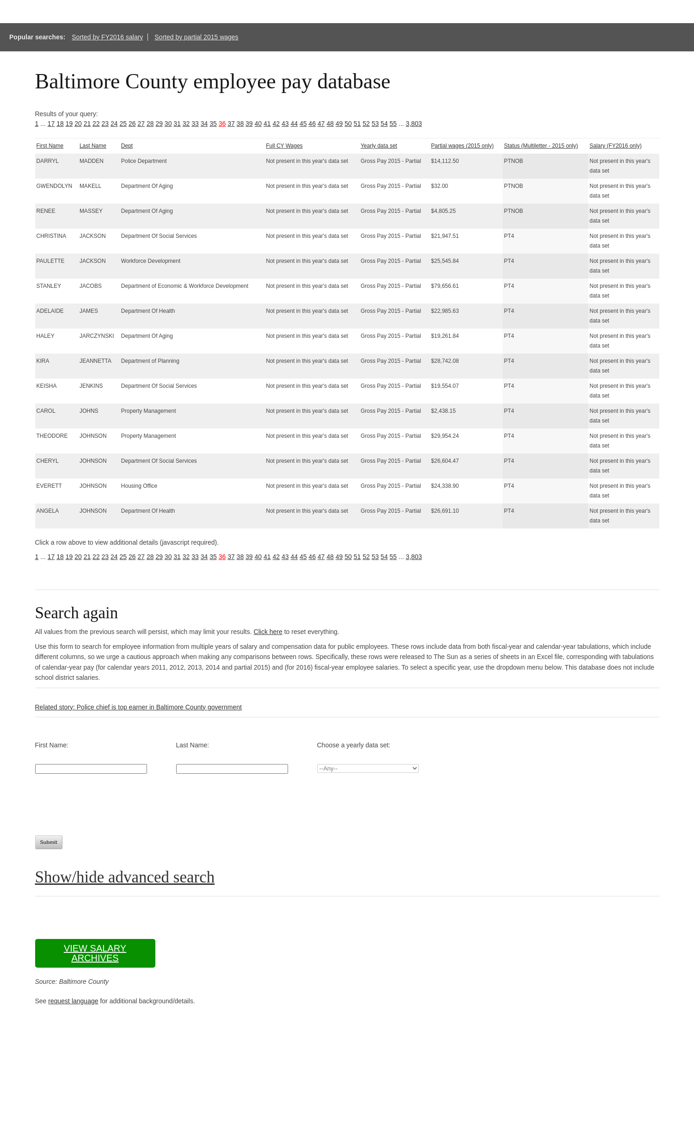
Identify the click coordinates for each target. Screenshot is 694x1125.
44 (294, 123)
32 (186, 123)
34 (204, 123)
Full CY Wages (284, 146)
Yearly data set (379, 146)
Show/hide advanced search (125, 877)
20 (78, 123)
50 (348, 123)
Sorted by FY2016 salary (107, 37)
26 (132, 123)
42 (276, 123)
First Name (50, 146)
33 (195, 123)
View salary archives (95, 953)
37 (231, 123)
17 (51, 123)
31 (177, 123)
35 (213, 123)
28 (150, 123)
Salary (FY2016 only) (616, 146)
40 (258, 123)
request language (73, 1001)
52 (366, 123)
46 (312, 123)
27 (141, 123)
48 (330, 123)
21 (87, 123)
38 (240, 123)
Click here (268, 631)
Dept (127, 146)
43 (285, 123)
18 (60, 123)
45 (303, 123)
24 (114, 123)
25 (123, 123)
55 (393, 123)
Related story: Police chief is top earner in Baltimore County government (138, 707)
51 (357, 123)
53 (375, 123)
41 (267, 123)
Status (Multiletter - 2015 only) (541, 146)
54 (384, 123)
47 (321, 123)
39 (249, 123)
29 (159, 123)
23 (105, 123)
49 (339, 123)
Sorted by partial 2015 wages (196, 37)
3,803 (414, 123)
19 (69, 123)
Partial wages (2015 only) (462, 146)
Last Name (93, 146)
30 (168, 123)
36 (222, 123)
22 (96, 123)
